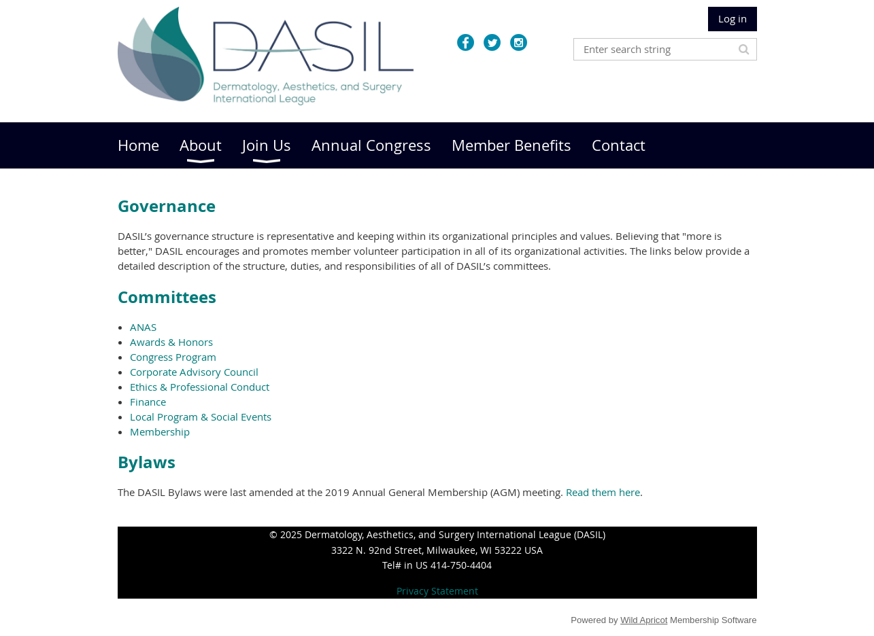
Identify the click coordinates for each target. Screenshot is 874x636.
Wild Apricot (643, 620)
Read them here (603, 492)
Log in (732, 18)
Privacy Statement (437, 590)
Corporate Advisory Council (194, 371)
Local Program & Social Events (200, 416)
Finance (148, 401)
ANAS (143, 327)
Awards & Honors (171, 342)
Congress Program (173, 357)
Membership (160, 431)
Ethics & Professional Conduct (199, 386)
